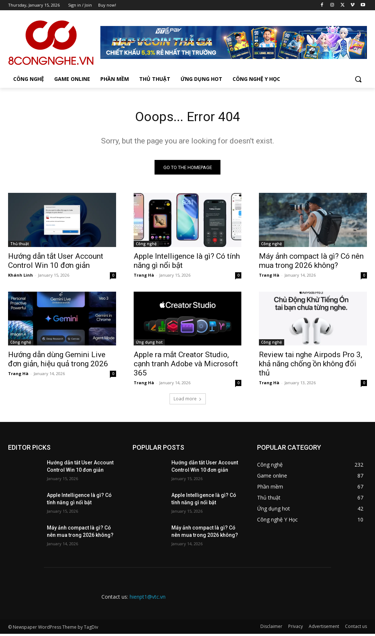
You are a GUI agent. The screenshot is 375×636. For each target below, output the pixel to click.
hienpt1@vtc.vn (148, 599)
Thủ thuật (19, 245)
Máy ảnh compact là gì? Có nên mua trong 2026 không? (311, 263)
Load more (188, 401)
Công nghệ (146, 245)
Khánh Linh (20, 277)
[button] (358, 79)
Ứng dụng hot (149, 344)
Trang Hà (144, 277)
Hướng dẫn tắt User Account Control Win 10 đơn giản (55, 263)
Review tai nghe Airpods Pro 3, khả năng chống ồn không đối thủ (310, 366)
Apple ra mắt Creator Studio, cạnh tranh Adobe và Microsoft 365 (186, 366)
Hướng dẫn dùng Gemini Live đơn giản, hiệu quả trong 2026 (58, 362)
